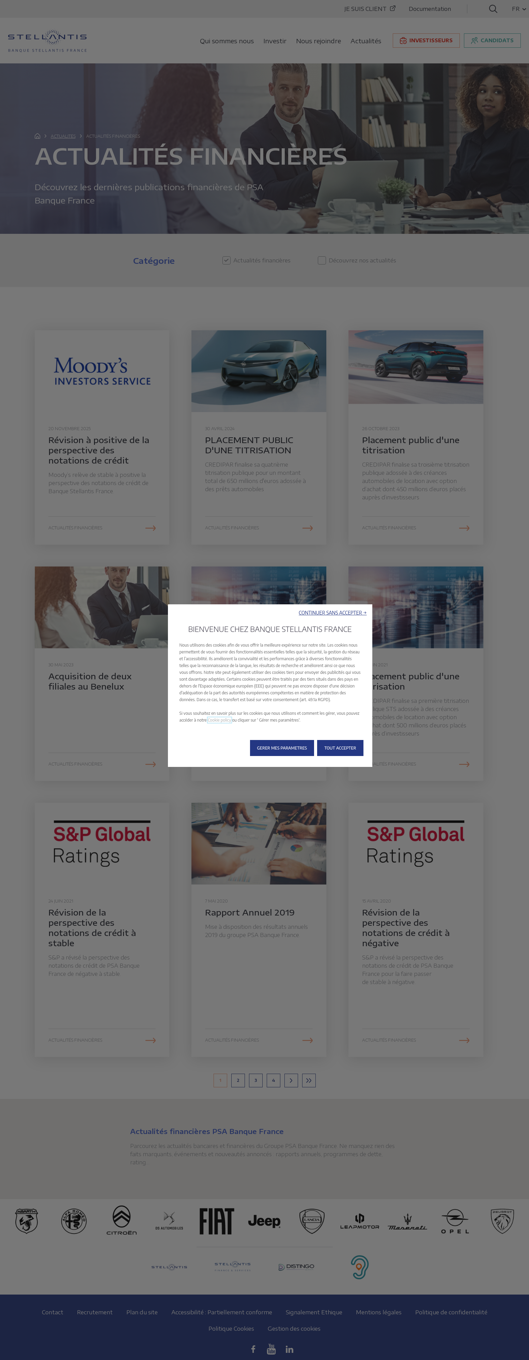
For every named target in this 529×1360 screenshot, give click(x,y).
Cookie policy (219, 720)
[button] (333, 613)
